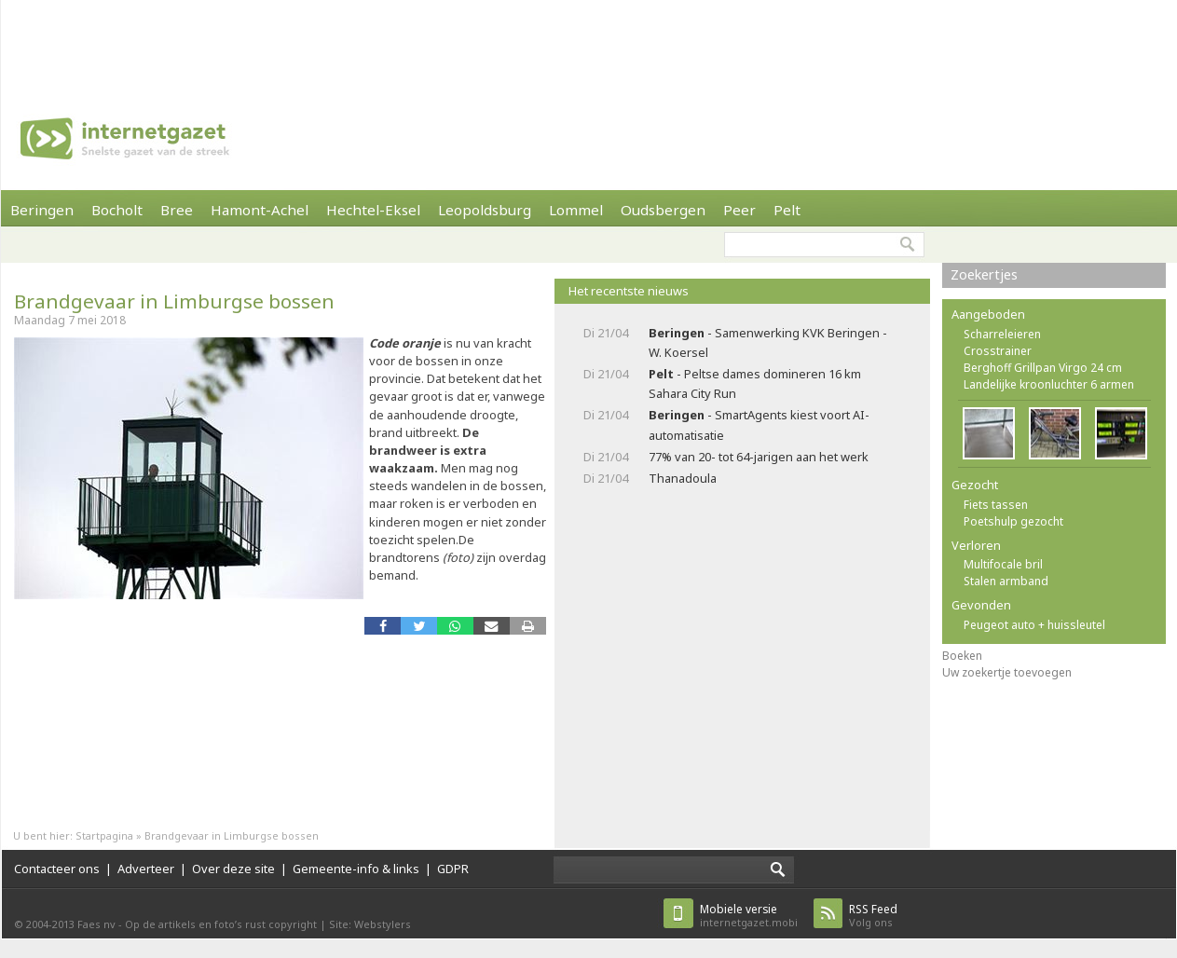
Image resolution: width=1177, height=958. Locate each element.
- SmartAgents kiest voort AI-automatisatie (759, 424)
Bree (176, 209)
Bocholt (117, 209)
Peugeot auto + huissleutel (1034, 625)
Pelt (787, 209)
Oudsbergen (663, 209)
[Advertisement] (589, 42)
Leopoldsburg (484, 209)
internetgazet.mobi (749, 915)
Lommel (576, 209)
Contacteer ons (57, 868)
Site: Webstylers (370, 924)
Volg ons (873, 915)
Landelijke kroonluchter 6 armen (1049, 384)
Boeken (962, 656)
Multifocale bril (1003, 564)
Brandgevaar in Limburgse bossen (174, 301)
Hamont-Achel (259, 209)
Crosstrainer (998, 351)
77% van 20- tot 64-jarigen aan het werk (759, 456)
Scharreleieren (1002, 334)
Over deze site (233, 868)
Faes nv (96, 924)
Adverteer (145, 868)
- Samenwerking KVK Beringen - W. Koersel (768, 342)
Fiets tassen (996, 505)
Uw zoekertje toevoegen (1007, 672)
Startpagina (104, 835)
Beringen (42, 209)
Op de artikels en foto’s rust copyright (221, 924)
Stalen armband (1006, 581)
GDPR (453, 868)
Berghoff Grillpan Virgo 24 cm (1043, 368)
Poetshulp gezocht (1013, 521)
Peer (739, 209)
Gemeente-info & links (356, 868)
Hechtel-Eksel (373, 209)
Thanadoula (683, 478)
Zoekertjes (984, 274)
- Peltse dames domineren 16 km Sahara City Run (755, 383)
